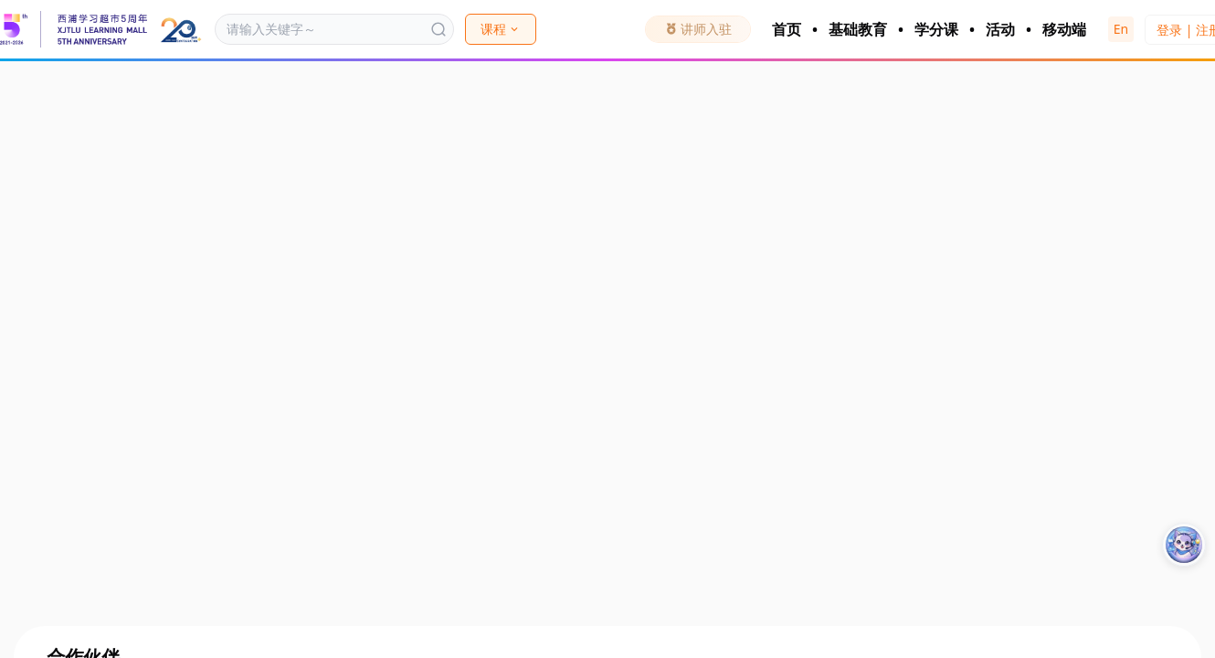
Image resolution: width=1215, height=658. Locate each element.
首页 (786, 29)
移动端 (1064, 29)
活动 (1000, 29)
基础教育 (858, 29)
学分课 (936, 29)
